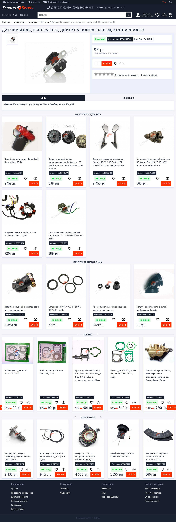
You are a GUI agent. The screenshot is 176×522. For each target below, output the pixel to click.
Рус (170, 2)
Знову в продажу (87, 262)
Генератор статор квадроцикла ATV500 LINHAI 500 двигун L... (85, 456)
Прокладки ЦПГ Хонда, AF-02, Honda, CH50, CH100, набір (123, 373)
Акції (15, 15)
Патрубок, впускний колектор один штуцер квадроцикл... (22, 308)
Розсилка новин (152, 501)
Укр (164, 2)
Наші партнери (17, 509)
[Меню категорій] (7, 15)
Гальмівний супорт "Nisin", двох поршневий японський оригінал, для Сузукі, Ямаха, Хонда (158, 375)
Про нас (14, 489)
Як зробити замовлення (22, 493)
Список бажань (151, 497)
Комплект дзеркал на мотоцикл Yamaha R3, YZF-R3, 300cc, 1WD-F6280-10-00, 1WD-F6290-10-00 (108, 162)
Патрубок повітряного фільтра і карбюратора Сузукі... (152, 308)
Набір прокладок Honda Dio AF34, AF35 (51, 372)
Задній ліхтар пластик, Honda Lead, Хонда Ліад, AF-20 (22, 161)
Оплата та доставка (15, 2)
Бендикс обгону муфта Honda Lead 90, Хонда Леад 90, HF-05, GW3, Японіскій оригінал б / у (153, 162)
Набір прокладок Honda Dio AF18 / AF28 (16, 372)
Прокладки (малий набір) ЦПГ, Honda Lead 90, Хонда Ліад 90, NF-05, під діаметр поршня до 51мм (88, 375)
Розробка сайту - (88, 518)
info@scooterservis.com (57, 2)
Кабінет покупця (152, 489)
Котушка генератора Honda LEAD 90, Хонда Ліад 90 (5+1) (20, 234)
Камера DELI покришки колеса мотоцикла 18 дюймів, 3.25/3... (157, 456)
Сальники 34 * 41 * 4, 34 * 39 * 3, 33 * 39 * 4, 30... (65, 308)
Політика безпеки (19, 501)
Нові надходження (110, 497)
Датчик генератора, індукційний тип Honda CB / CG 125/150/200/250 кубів (66, 235)
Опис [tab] (43, 98)
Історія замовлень (153, 493)
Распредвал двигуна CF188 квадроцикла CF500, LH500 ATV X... (17, 456)
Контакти (35, 2)
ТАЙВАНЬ (148, 39)
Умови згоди (16, 505)
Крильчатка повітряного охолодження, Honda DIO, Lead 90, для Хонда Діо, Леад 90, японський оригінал (66, 164)
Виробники (106, 489)
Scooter (17, 8)
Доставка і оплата (19, 497)
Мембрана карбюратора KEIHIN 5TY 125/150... (122, 455)
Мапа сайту (65, 493)
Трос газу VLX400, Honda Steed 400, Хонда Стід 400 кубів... (53, 456)
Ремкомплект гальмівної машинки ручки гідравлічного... (110, 308)
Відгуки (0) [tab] (129, 98)
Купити (106, 63)
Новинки (24, 15)
